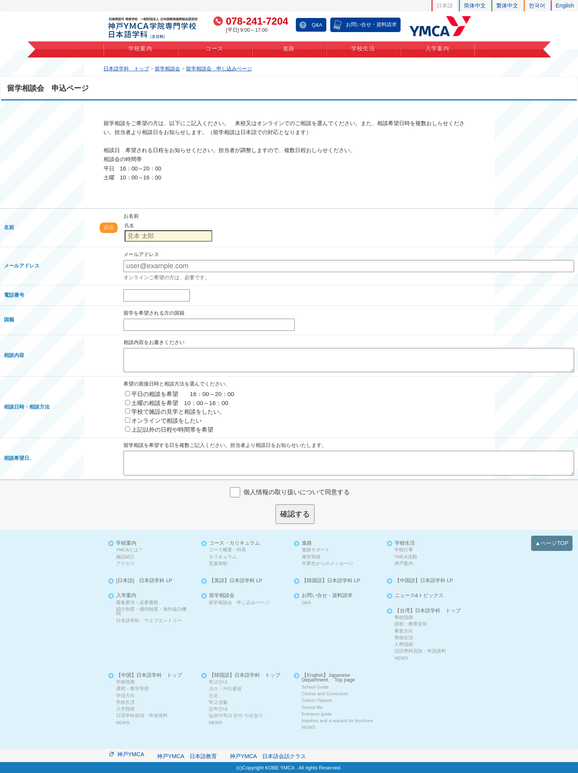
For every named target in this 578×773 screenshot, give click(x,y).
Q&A (316, 25)
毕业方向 (125, 696)
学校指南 (125, 682)
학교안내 (218, 682)
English (565, 5)
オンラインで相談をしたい (163, 420)
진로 (213, 696)
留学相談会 (221, 595)
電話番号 (14, 295)
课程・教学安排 (132, 689)
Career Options (317, 700)
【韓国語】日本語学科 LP (331, 580)
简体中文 (475, 5)
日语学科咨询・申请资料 (142, 716)
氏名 (129, 225)
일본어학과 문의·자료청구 (236, 716)
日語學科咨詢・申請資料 (420, 651)
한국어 (537, 5)
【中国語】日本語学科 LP (424, 580)
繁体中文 (507, 5)
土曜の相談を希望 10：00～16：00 (176, 403)
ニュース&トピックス (419, 595)
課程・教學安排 (410, 624)
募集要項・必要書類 (137, 603)
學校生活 (403, 638)
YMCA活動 (405, 557)
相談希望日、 (19, 458)
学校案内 (141, 48)
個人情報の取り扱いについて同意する (296, 491)
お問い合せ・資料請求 (371, 24)
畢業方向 (403, 631)
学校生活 (363, 48)
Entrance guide (317, 714)
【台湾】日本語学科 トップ (428, 610)
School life (312, 707)
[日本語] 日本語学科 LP (144, 580)
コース (215, 48)
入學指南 (403, 644)
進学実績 (311, 557)
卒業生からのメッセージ (327, 563)
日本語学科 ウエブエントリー (149, 621)
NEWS (401, 658)
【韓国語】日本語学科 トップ (244, 675)
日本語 (445, 5)
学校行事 (403, 550)
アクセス (125, 563)
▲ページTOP (552, 543)
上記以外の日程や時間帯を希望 (169, 429)
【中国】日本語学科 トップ (149, 675)
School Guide (315, 687)
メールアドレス (21, 266)
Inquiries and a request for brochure (337, 721)
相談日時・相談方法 (27, 407)
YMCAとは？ (129, 550)
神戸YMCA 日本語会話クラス (268, 756)
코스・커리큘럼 (225, 689)
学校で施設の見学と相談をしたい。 (175, 411)
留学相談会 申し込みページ (239, 603)
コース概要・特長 (227, 550)
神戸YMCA (131, 754)
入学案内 (438, 48)
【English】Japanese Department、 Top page (328, 678)
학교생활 (218, 702)
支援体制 (218, 563)
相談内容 (14, 355)
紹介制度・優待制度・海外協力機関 (151, 611)
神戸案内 (403, 563)
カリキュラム (223, 557)
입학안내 (218, 709)
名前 (9, 227)
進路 (289, 48)
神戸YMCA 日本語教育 (187, 756)
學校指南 (403, 617)
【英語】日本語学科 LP (235, 580)
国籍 (9, 320)
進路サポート (316, 550)
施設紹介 (125, 557)
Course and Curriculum (325, 694)
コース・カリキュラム (234, 543)
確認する (295, 514)
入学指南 (125, 709)
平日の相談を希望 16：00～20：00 (179, 394)
